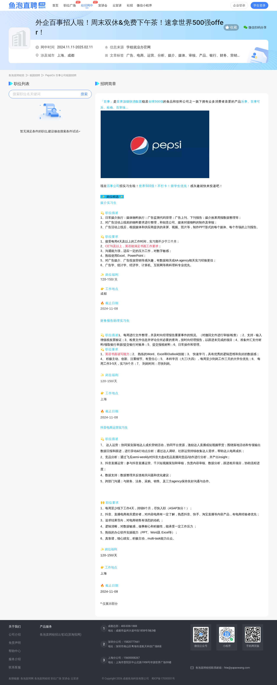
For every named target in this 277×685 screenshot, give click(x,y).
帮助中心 (15, 651)
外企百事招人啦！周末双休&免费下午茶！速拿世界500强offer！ (129, 27)
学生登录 (259, 5)
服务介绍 (15, 659)
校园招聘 (35, 75)
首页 (55, 5)
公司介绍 (15, 634)
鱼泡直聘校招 (16, 75)
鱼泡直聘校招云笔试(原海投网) (60, 634)
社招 (130, 5)
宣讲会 (102, 5)
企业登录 (239, 5)
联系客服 (15, 667)
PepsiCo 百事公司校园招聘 (60, 75)
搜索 (84, 94)
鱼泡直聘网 (27, 678)
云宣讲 (117, 5)
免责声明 (15, 642)
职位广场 (56, 678)
